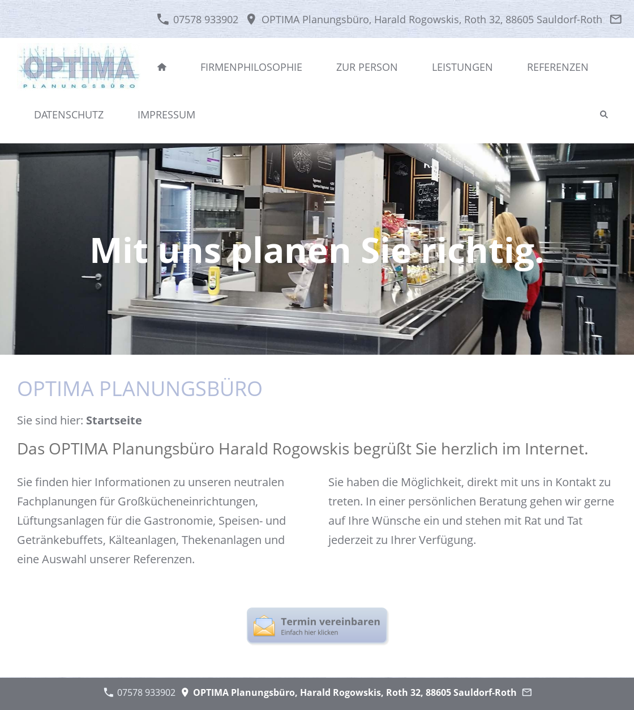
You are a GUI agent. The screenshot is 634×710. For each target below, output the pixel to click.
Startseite (114, 420)
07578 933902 (197, 19)
